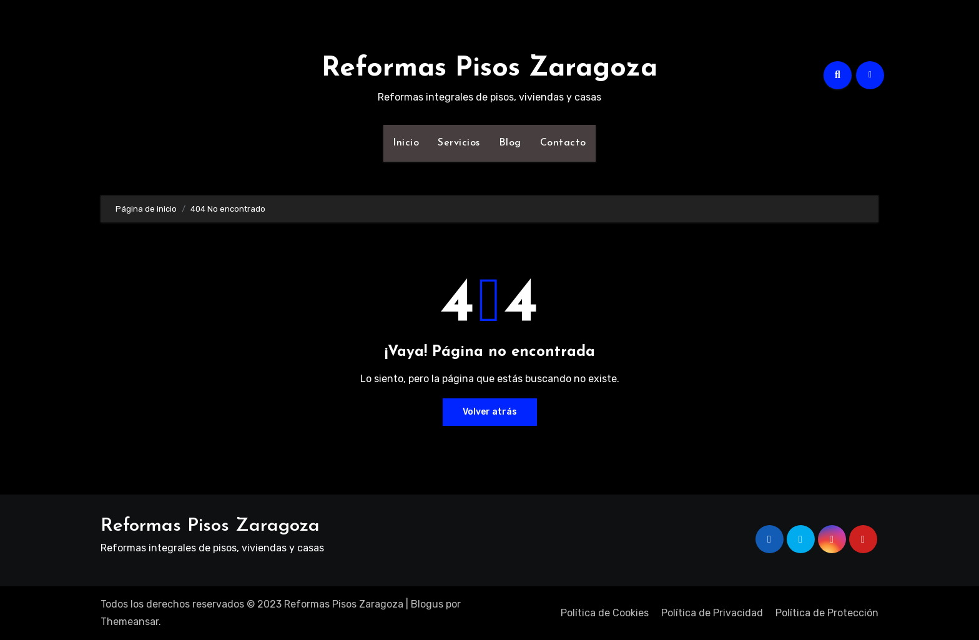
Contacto (563, 143)
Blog (510, 143)
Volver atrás (490, 411)
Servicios (459, 143)
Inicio (406, 143)
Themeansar (130, 622)
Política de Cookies (605, 613)
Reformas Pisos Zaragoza (489, 68)
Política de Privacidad (712, 613)
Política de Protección (826, 613)
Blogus (427, 604)
